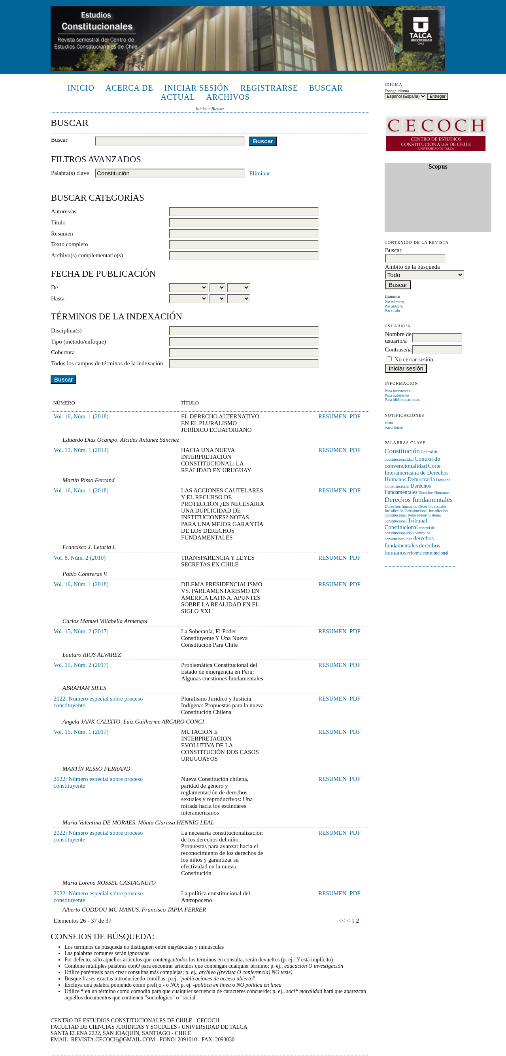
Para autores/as (397, 395)
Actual (178, 97)
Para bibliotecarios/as (402, 399)
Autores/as (63, 211)
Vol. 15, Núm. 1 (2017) (81, 732)
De (54, 287)
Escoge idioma (397, 91)
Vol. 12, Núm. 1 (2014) (81, 450)
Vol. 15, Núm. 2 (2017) (81, 631)
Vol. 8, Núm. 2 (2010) (80, 558)
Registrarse (269, 88)
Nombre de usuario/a (398, 337)
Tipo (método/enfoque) (78, 341)
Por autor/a (394, 306)
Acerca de (129, 88)
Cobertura (63, 352)
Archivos (228, 97)
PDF (355, 416)
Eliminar (259, 173)
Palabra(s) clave (70, 173)
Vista (389, 423)
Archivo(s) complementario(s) (87, 255)
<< (342, 920)
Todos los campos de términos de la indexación (107, 363)
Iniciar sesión (197, 88)
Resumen (62, 233)
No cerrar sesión (414, 359)
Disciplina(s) (66, 330)
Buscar (326, 88)
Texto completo (69, 244)
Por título (392, 310)
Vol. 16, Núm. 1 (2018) (81, 416)
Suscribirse (394, 427)
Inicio (81, 88)
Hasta (57, 298)
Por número (394, 302)
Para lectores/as (397, 391)
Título (58, 222)
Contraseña (398, 349)
